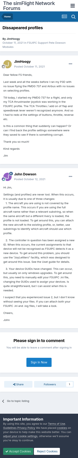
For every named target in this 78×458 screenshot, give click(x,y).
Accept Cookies (18, 451)
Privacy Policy (26, 427)
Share (18, 384)
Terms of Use (56, 423)
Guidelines (10, 427)
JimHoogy (13, 38)
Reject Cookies (47, 451)
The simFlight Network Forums (29, 5)
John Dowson (25, 174)
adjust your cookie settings (20, 436)
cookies (62, 427)
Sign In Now (39, 362)
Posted (29, 66)
